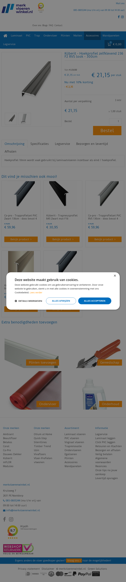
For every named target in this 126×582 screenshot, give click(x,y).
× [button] (115, 276)
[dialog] (63, 291)
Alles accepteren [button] (94, 300)
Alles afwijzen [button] (61, 300)
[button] (28, 300)
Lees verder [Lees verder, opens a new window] (36, 292)
